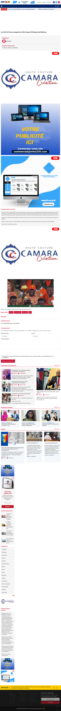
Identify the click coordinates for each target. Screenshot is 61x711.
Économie (4, 555)
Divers (3, 569)
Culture (3, 558)
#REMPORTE (24, 312)
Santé (3, 572)
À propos (44, 2)
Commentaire (5, 339)
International (5, 563)
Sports (3, 566)
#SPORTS (11, 312)
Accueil (39, 2)
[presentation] (10, 352)
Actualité (4, 549)
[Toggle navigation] (58, 6)
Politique (4, 552)
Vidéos (3, 578)
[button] (54, 687)
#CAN (30, 312)
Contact (49, 2)
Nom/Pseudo (5, 333)
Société (3, 561)
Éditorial (4, 575)
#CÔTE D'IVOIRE (17, 312)
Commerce (4, 581)
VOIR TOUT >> (57, 365)
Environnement (6, 584)
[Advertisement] (30, 20)
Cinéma (4, 589)
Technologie (5, 586)
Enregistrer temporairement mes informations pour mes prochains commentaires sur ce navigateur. (28, 357)
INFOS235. (25, 708)
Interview (4, 592)
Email (33, 333)
